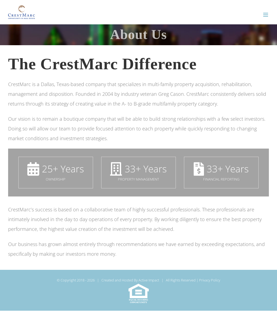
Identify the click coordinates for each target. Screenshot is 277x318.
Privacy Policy (209, 280)
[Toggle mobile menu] (266, 15)
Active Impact (148, 280)
